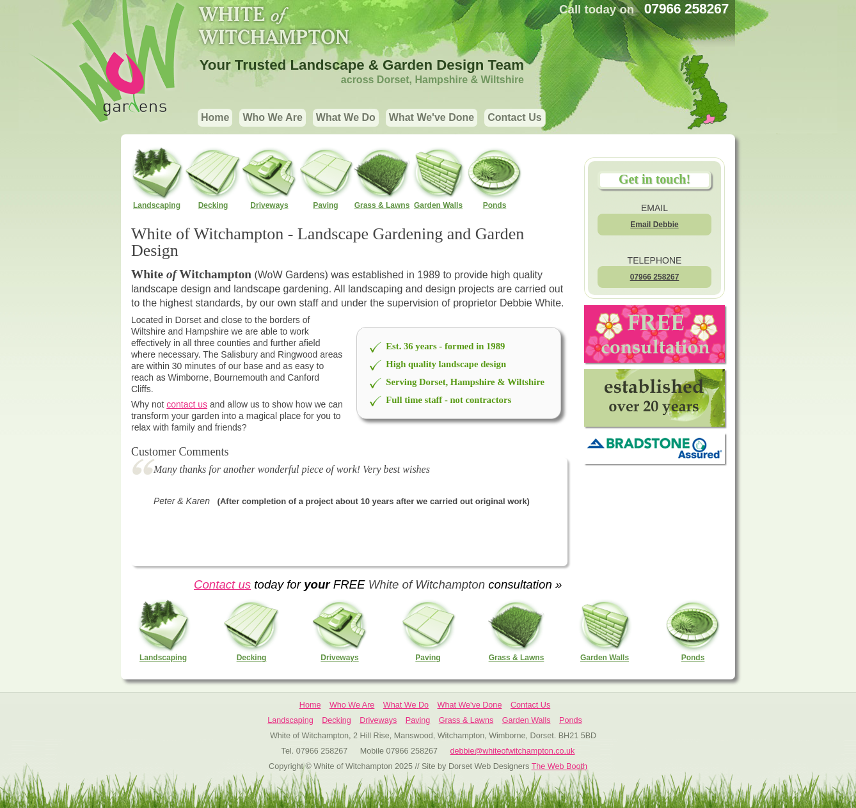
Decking (213, 177)
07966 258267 (654, 277)
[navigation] (372, 119)
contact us (186, 404)
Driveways (269, 177)
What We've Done (431, 117)
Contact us (222, 584)
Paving (325, 177)
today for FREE (310, 584)
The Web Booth (559, 766)
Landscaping (157, 177)
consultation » (523, 584)
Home (215, 117)
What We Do (346, 117)
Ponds (494, 177)
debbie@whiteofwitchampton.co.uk (512, 751)
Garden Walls (438, 177)
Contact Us (514, 117)
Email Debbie (654, 224)
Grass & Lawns (382, 177)
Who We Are (272, 117)
